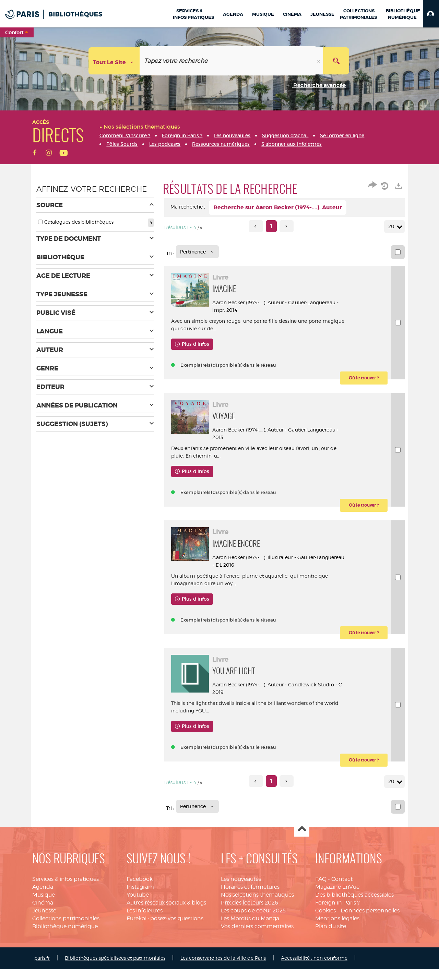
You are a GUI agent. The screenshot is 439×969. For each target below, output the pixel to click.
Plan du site (330, 926)
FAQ (321, 879)
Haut (301, 829)
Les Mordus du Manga (250, 918)
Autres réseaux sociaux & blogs (166, 902)
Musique (43, 894)
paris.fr (42, 958)
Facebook (140, 879)
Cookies (325, 910)
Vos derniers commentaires (257, 926)
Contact (342, 879)
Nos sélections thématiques (257, 894)
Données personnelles (370, 910)
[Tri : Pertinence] (197, 251)
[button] (431, 13)
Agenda (42, 887)
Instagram (140, 887)
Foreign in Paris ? (337, 902)
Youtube (138, 894)
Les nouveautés (241, 879)
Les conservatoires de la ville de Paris (223, 958)
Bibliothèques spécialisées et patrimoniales (115, 958)
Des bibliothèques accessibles (354, 894)
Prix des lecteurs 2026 (249, 902)
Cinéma (42, 902)
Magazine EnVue (337, 887)
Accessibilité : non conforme (314, 958)
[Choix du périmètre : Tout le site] (114, 60)
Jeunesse (44, 910)
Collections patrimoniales (65, 918)
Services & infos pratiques (65, 879)
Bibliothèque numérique (65, 926)
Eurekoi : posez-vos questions (165, 918)
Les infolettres (145, 910)
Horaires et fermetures (250, 887)
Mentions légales (337, 918)
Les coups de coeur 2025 (253, 910)
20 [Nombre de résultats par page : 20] (392, 226)
